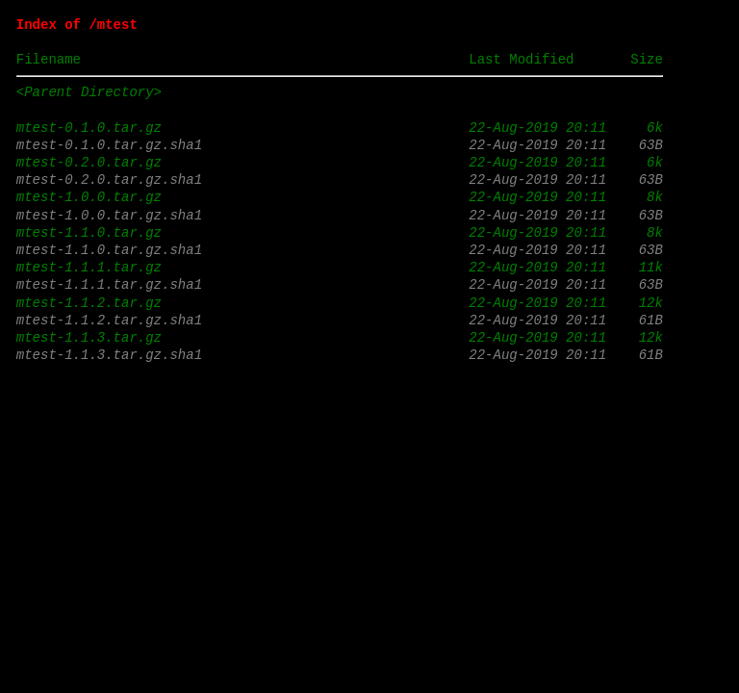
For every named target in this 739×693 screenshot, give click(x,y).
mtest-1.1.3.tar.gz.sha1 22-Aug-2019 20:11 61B (339, 355)
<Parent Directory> (89, 92)
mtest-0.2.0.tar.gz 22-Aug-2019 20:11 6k (339, 162)
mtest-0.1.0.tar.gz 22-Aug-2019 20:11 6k (339, 127)
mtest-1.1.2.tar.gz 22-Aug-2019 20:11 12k (339, 303)
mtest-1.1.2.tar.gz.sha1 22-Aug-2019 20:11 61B (339, 320)
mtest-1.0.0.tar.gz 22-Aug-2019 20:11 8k (339, 197)
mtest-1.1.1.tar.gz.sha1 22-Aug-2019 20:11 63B (339, 284)
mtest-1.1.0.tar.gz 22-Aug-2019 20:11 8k (339, 232)
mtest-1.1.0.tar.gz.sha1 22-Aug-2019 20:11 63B (339, 250)
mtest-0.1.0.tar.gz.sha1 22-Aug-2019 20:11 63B (339, 145)
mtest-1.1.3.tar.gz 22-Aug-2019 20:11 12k (339, 337)
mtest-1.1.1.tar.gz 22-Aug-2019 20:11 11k (339, 267)
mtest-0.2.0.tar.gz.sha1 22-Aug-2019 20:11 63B (339, 179)
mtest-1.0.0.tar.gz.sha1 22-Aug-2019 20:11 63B (339, 215)
